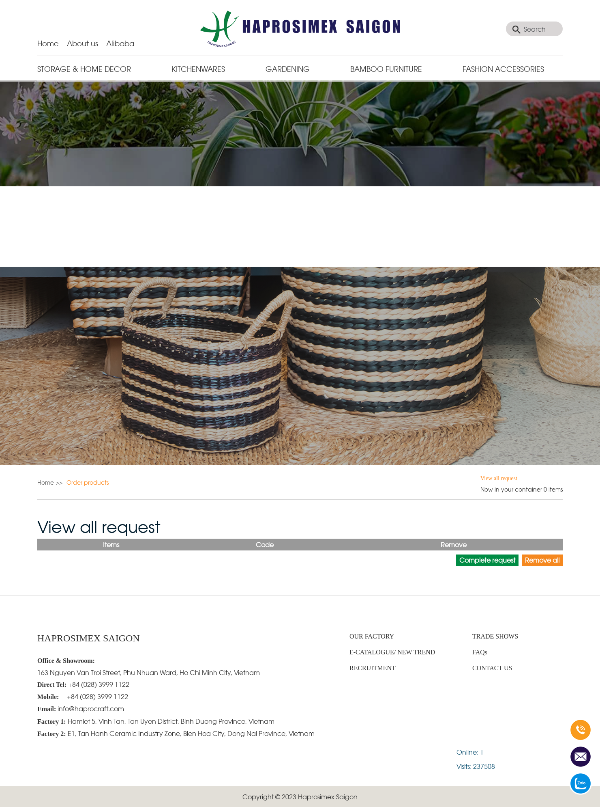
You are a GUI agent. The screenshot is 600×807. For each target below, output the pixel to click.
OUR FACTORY (371, 636)
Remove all (542, 559)
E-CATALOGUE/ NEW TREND (392, 652)
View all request (498, 478)
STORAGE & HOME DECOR (84, 68)
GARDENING (288, 68)
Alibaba (120, 43)
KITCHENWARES (198, 68)
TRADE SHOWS (495, 636)
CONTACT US (492, 668)
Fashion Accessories (503, 68)
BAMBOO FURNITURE (386, 68)
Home (48, 43)
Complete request (487, 559)
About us (82, 43)
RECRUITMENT (372, 668)
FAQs (479, 652)
